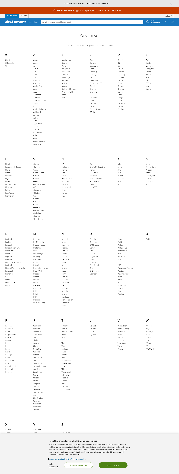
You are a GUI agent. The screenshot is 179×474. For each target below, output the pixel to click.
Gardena (37, 198)
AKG (35, 103)
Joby (119, 181)
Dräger (120, 94)
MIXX (35, 293)
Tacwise (64, 383)
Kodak (148, 169)
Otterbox (93, 236)
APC (35, 68)
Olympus (93, 238)
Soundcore (37, 354)
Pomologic (122, 282)
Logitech (8, 236)
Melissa (36, 282)
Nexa (63, 259)
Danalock (121, 100)
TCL (63, 337)
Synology (37, 325)
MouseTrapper (39, 241)
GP (34, 184)
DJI (119, 59)
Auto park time (39, 97)
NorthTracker (67, 296)
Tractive (64, 374)
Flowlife (8, 172)
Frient (7, 186)
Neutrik (64, 288)
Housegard (66, 184)
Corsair (93, 82)
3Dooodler (9, 59)
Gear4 (35, 178)
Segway (36, 340)
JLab (119, 169)
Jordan (120, 172)
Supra (35, 371)
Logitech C (9, 256)
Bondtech (65, 71)
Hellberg (65, 163)
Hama (63, 169)
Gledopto (37, 186)
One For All (94, 262)
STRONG (37, 345)
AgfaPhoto (37, 120)
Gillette (36, 189)
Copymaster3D (96, 80)
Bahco (64, 82)
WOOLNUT (151, 345)
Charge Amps (95, 106)
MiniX (35, 290)
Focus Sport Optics (13, 163)
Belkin (64, 80)
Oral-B (92, 247)
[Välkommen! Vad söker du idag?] (93, 21)
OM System (94, 241)
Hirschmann (66, 175)
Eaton (148, 71)
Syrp (35, 391)
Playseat (121, 288)
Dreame (121, 68)
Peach (120, 285)
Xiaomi (8, 429)
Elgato (148, 59)
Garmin (36, 163)
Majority (37, 276)
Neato (64, 264)
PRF (119, 262)
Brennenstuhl (67, 88)
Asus (35, 62)
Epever (148, 85)
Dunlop (121, 106)
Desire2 (121, 97)
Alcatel (36, 117)
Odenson (93, 270)
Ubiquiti (93, 322)
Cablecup (93, 68)
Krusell (149, 175)
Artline (36, 126)
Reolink (8, 322)
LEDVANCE (10, 279)
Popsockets (122, 247)
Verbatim (121, 328)
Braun (64, 94)
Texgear (64, 340)
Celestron (94, 77)
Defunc (121, 103)
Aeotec (36, 111)
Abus (35, 134)
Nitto (63, 302)
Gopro (36, 172)
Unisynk (93, 325)
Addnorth (37, 108)
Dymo (120, 62)
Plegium (121, 290)
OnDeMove (94, 267)
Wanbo (149, 322)
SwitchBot (37, 360)
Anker (35, 59)
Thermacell (66, 368)
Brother (64, 77)
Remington (9, 357)
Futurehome (10, 181)
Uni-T (92, 328)
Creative (93, 94)
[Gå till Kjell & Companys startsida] (16, 21)
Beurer (64, 59)
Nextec (64, 290)
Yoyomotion (38, 426)
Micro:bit (37, 285)
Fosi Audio (9, 189)
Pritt (119, 279)
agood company (39, 137)
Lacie (7, 282)
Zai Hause (65, 429)
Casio (92, 74)
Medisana (37, 279)
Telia (63, 354)
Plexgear (121, 236)
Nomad (64, 247)
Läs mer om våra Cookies (58, 459)
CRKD (92, 108)
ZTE (63, 426)
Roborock (9, 325)
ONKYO (93, 250)
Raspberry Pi (10, 331)
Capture (93, 100)
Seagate (36, 386)
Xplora (8, 426)
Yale (35, 429)
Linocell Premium (12, 244)
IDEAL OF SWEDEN (98, 163)
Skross (36, 374)
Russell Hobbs (11, 363)
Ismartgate (94, 178)
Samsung (37, 322)
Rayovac (8, 368)
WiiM (148, 342)
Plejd (120, 238)
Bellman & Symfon (69, 85)
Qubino (149, 236)
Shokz (35, 342)
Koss (148, 160)
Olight (92, 264)
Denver (121, 77)
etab (147, 74)
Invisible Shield (96, 175)
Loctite (8, 238)
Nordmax (65, 299)
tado (63, 334)
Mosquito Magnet (40, 264)
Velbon (120, 334)
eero (147, 82)
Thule (63, 348)
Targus (64, 325)
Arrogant (37, 91)
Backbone (65, 68)
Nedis (63, 238)
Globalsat (37, 210)
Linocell (8, 241)
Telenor (64, 331)
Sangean (36, 380)
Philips (120, 241)
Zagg (63, 432)
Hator (63, 172)
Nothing (64, 244)
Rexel (7, 348)
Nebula (64, 282)
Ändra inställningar (53, 465)
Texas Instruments (69, 328)
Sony (35, 334)
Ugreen (93, 331)
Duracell (121, 82)
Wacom (149, 340)
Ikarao (92, 166)
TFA (63, 363)
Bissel (63, 91)
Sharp (35, 377)
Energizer (149, 65)
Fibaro (8, 169)
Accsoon (36, 80)
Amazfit (36, 123)
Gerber (36, 192)
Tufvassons (66, 357)
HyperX (64, 181)
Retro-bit (9, 365)
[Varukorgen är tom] (172, 22)
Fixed (7, 178)
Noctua (64, 276)
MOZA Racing (39, 299)
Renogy (8, 351)
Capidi (92, 103)
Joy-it (120, 178)
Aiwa (35, 74)
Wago (148, 325)
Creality (93, 71)
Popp (120, 259)
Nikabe (64, 250)
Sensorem (37, 400)
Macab (36, 273)
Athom (36, 114)
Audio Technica (39, 106)
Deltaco (121, 80)
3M (6, 62)
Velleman (121, 337)
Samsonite (37, 331)
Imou (92, 181)
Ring (7, 340)
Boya (63, 62)
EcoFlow (149, 62)
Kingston (149, 178)
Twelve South (67, 360)
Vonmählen (122, 322)
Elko (147, 77)
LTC (6, 273)
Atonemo (37, 140)
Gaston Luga (38, 207)
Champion (94, 88)
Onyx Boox (94, 253)
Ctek (91, 91)
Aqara (35, 100)
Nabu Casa (65, 256)
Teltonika (65, 371)
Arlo (35, 71)
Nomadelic (65, 236)
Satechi (36, 351)
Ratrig (7, 345)
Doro (120, 91)
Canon (92, 56)
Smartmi (36, 397)
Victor (120, 342)
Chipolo (93, 85)
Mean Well (37, 267)
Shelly (35, 337)
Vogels (120, 345)
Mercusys (37, 236)
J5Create (121, 175)
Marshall (37, 256)
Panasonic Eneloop (125, 264)
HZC (63, 192)
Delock (120, 65)
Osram (92, 244)
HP (62, 160)
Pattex (120, 273)
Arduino (36, 94)
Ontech (93, 259)
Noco (63, 267)
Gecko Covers (39, 181)
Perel (120, 276)
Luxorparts (9, 250)
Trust (63, 342)
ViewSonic (122, 340)
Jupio (120, 163)
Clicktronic (94, 62)
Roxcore (8, 337)
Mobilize (37, 296)
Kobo (148, 181)
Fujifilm (8, 175)
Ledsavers (9, 247)
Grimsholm (38, 215)
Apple (35, 56)
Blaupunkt (65, 65)
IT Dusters (94, 169)
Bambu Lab (66, 56)
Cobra (92, 65)
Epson (148, 68)
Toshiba (64, 345)
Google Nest (38, 169)
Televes (64, 365)
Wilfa (148, 331)
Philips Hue (122, 244)
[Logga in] (153, 22)
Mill (35, 288)
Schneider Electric (40, 363)
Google (36, 160)
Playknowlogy (123, 270)
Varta (120, 331)
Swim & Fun (38, 328)
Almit (35, 65)
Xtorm (7, 432)
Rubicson (9, 334)
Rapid (7, 342)
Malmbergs (38, 250)
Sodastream (38, 389)
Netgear (64, 253)
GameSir (36, 204)
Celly (92, 97)
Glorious (37, 212)
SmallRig (36, 406)
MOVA (36, 262)
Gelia (35, 166)
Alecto (36, 88)
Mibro (35, 247)
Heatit (64, 186)
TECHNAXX (66, 386)
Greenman (37, 201)
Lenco (7, 276)
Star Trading (38, 394)
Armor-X (36, 77)
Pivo (119, 250)
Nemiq (64, 262)
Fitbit (7, 160)
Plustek (121, 267)
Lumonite (9, 270)
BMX (63, 97)
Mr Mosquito (38, 238)
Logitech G (9, 253)
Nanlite (64, 273)
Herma (64, 166)
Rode (7, 354)
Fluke (7, 166)
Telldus (64, 351)
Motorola (37, 244)
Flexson (8, 184)
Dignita (121, 85)
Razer (7, 328)
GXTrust (36, 195)
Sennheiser (37, 368)
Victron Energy (124, 325)
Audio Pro (37, 82)
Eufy (147, 56)
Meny (33, 21)
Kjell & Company (153, 163)
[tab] (12, 16)
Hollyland (65, 178)
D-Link (120, 56)
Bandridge (65, 74)
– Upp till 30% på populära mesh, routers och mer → (86, 10)
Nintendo (65, 279)
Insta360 (93, 184)
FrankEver (9, 192)
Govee (36, 175)
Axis (35, 132)
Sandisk (36, 348)
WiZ (147, 337)
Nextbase (65, 241)
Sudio (35, 357)
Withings (149, 328)
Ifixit (91, 160)
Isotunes (93, 172)
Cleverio (93, 59)
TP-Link (64, 322)
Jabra (120, 160)
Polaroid (121, 253)
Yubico (36, 432)
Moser (36, 259)
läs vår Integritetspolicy (76, 459)
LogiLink (8, 262)
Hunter (64, 189)
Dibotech (121, 74)
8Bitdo (8, 56)
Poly (119, 256)
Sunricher (37, 365)
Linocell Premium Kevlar (15, 264)
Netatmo (65, 285)
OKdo (92, 256)
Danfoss (121, 88)
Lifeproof (9, 267)
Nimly (63, 270)
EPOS (148, 80)
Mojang (36, 253)
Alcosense (37, 129)
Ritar (7, 360)
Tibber (64, 377)
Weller (148, 334)
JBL (119, 166)
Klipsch (149, 166)
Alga (35, 85)
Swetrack (37, 403)
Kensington (150, 172)
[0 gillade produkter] (166, 22)
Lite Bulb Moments (13, 259)
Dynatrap (121, 71)
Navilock (65, 293)
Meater (36, 270)
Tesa (63, 380)
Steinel (36, 383)
